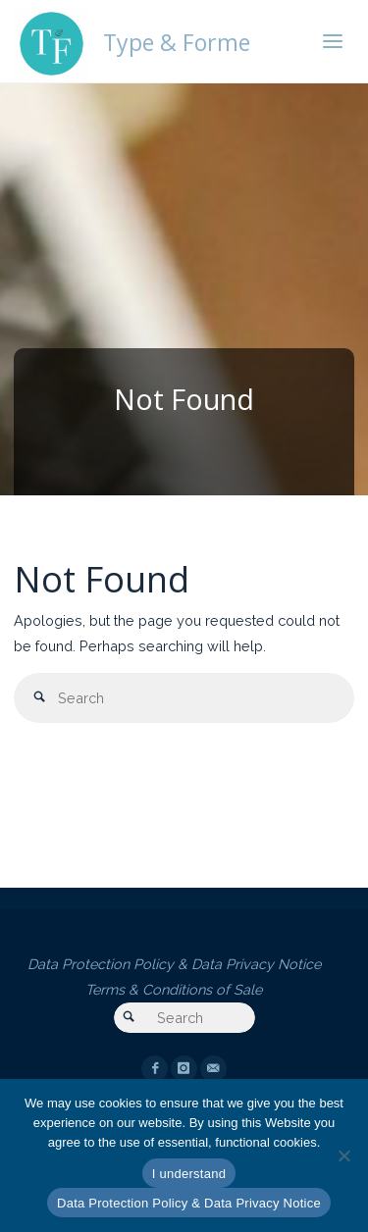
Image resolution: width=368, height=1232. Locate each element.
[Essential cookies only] (343, 1155)
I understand (189, 1173)
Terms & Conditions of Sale (173, 989)
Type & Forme (176, 41)
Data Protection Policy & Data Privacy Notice (174, 963)
